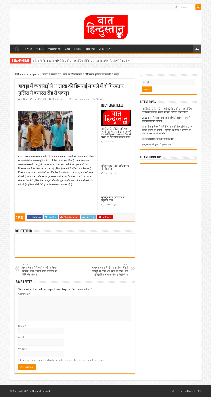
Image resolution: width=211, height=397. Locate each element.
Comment (24, 293)
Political (78, 48)
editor (24, 99)
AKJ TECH (196, 391)
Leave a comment (81, 99)
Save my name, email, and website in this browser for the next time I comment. (63, 360)
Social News (105, 48)
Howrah (28, 48)
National (90, 48)
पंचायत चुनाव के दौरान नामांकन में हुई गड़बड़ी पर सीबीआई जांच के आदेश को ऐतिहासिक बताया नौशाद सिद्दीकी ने (109, 269)
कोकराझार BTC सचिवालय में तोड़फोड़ (115, 167)
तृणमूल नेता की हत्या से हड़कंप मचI (113, 199)
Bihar (67, 48)
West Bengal (54, 48)
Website (22, 348)
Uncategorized (33, 74)
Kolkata (40, 48)
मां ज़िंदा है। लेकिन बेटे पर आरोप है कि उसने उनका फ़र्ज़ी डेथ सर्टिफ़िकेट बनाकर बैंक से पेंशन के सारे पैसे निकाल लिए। (81, 60)
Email (22, 337)
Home (17, 48)
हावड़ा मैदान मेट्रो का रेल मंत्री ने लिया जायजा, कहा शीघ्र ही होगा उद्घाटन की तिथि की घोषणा (40, 269)
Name (22, 326)
